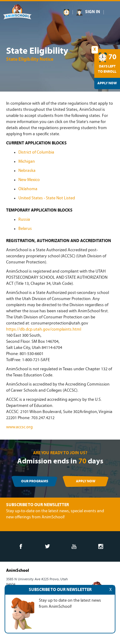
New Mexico (29, 180)
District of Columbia (36, 152)
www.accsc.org (19, 427)
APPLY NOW (86, 481)
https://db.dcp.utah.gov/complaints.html (43, 329)
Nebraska (27, 171)
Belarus (25, 229)
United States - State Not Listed (46, 198)
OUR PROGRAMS (34, 481)
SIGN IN (92, 12)
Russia (24, 219)
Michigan (26, 161)
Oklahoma (27, 189)
